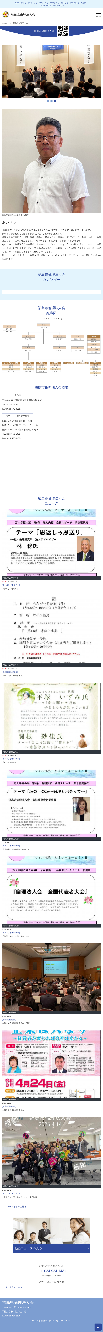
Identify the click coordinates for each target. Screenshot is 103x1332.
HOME (5, 23)
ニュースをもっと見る (15, 1206)
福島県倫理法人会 (18, 1302)
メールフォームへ (13, 1287)
